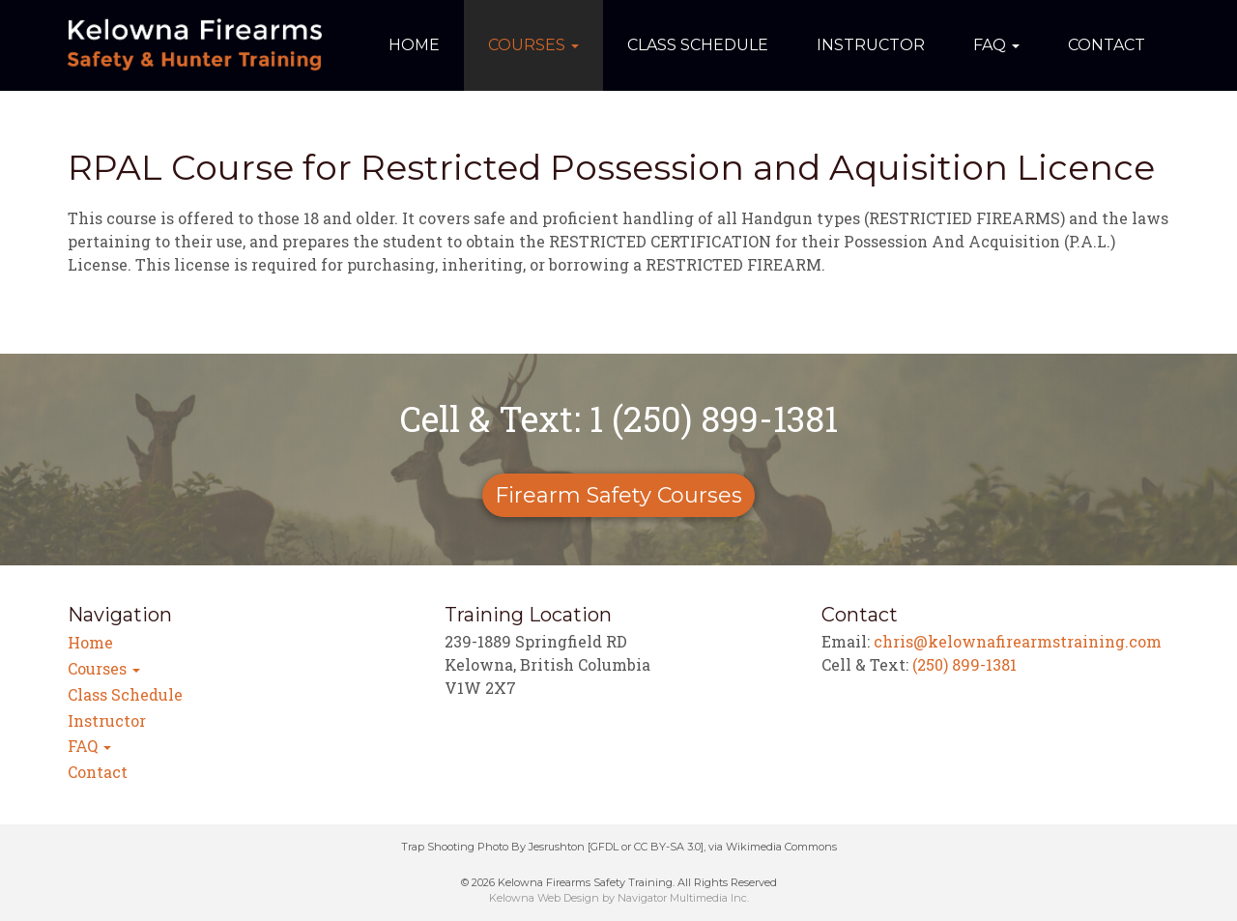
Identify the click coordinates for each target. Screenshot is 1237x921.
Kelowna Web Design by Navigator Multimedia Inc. (619, 898)
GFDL (604, 846)
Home (414, 45)
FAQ (996, 45)
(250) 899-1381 (964, 664)
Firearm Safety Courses (618, 495)
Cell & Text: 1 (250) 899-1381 (619, 418)
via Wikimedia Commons (772, 846)
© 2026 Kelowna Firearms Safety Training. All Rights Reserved (619, 882)
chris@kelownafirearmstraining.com (1018, 641)
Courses (533, 45)
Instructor (871, 45)
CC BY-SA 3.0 (667, 846)
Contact (1106, 45)
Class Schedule (697, 45)
